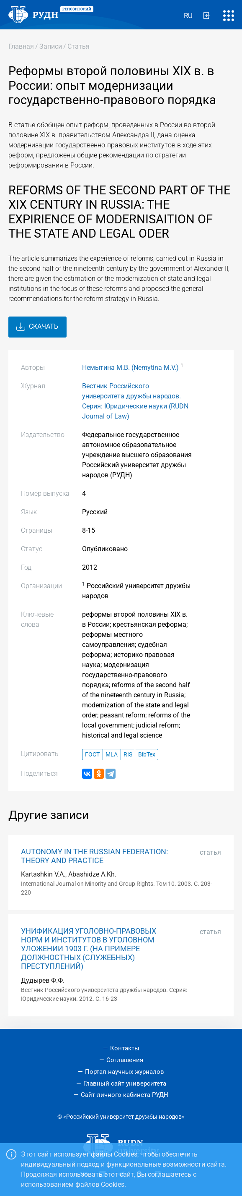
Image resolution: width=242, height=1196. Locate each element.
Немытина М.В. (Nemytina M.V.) (130, 368)
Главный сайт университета (124, 1083)
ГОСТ (92, 754)
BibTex (146, 754)
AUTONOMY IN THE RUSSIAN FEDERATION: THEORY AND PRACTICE (94, 856)
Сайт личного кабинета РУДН (124, 1095)
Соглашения (124, 1060)
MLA (112, 754)
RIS (128, 754)
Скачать (37, 327)
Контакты (124, 1048)
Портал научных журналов (124, 1072)
